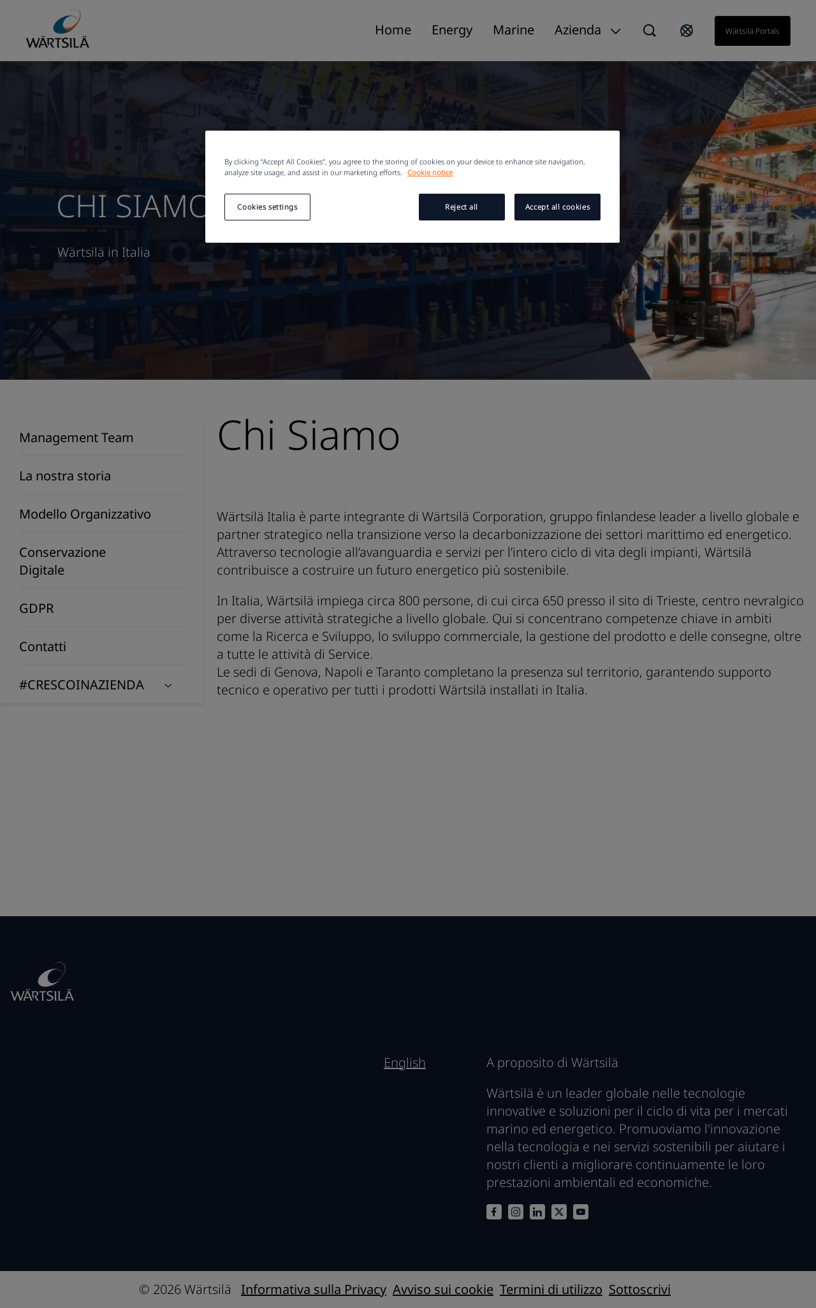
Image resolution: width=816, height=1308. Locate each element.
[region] (412, 187)
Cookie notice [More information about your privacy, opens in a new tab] (430, 172)
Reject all (461, 207)
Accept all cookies (557, 207)
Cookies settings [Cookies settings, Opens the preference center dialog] (267, 207)
